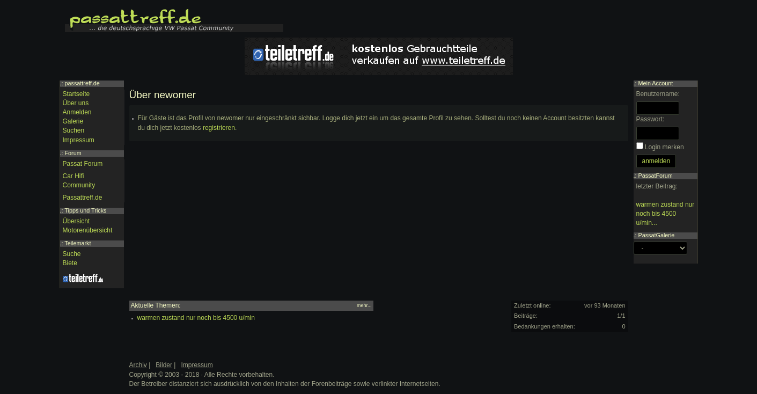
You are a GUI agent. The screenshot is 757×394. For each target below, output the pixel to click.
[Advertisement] (378, 225)
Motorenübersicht (88, 230)
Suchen (74, 130)
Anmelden (77, 112)
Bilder (164, 365)
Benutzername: (658, 94)
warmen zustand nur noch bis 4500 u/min (196, 318)
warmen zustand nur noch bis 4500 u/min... (665, 214)
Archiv (138, 365)
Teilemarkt (77, 243)
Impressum (78, 140)
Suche (72, 254)
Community (79, 185)
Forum (73, 153)
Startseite (76, 94)
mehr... (364, 305)
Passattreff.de (82, 197)
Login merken (664, 147)
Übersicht (76, 221)
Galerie (73, 121)
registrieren (219, 128)
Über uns (76, 103)
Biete (70, 263)
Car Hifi (73, 176)
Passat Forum (83, 163)
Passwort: (650, 119)
